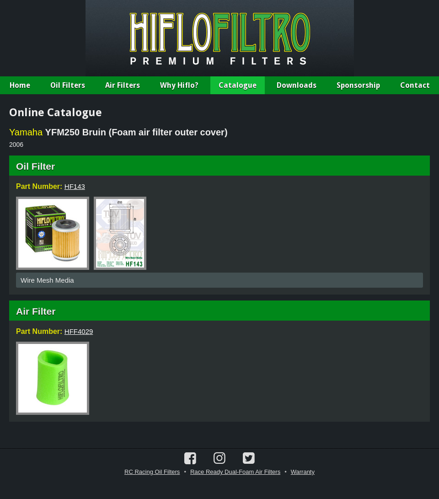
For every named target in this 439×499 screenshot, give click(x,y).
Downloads (296, 85)
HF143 (74, 186)
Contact (415, 85)
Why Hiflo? (179, 85)
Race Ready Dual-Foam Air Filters (235, 471)
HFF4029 (78, 331)
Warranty (303, 471)
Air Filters (122, 85)
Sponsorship (358, 85)
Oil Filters (67, 85)
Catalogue (238, 85)
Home (20, 85)
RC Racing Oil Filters (152, 471)
